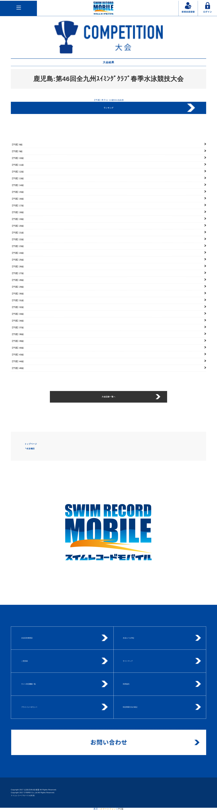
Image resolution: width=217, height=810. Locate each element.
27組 (17, 273)
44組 (17, 361)
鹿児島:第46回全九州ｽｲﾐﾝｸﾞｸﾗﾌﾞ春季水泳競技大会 (108, 78)
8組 (16, 144)
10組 (17, 158)
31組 (17, 300)
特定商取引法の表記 (130, 707)
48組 (17, 368)
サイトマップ (127, 661)
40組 (17, 348)
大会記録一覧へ (108, 397)
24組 (17, 253)
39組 (17, 341)
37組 (17, 327)
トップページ (31, 444)
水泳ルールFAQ (128, 638)
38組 (17, 334)
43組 (17, 354)
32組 (17, 307)
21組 (17, 232)
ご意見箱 (24, 661)
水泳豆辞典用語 (27, 638)
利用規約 (126, 684)
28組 (17, 280)
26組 (17, 266)
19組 (17, 219)
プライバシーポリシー (29, 707)
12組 (17, 171)
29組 (17, 287)
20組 (17, 226)
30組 (17, 293)
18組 (17, 212)
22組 (17, 239)
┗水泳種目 (30, 448)
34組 (17, 320)
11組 (17, 165)
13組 (17, 178)
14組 (17, 185)
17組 (17, 205)
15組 (17, 192)
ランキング (108, 108)
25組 (17, 260)
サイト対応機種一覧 (28, 684)
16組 (17, 199)
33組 (17, 314)
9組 (16, 151)
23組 (17, 246)
